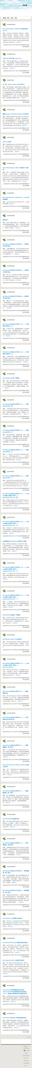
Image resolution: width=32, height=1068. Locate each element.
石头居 (25, 5)
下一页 (28, 1037)
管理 (16, 17)
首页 (8, 17)
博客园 (4, 17)
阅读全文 (19, 42)
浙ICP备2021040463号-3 (26, 1063)
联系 (12, 17)
